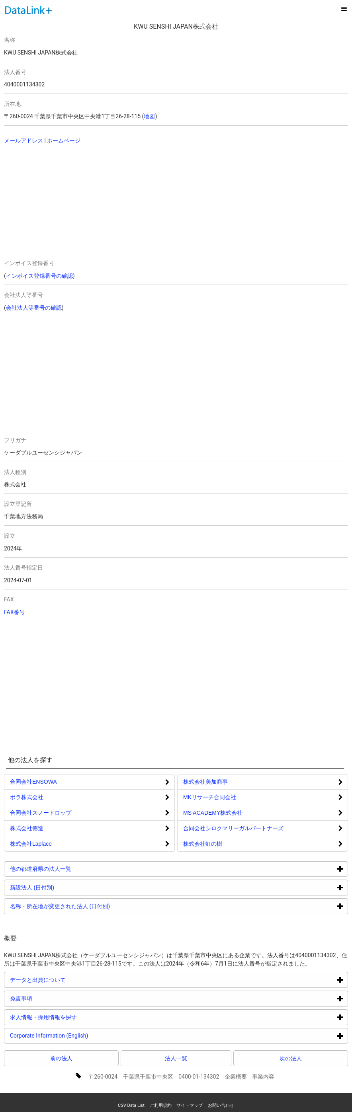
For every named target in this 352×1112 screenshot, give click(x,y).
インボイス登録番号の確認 (39, 276)
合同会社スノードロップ (40, 813)
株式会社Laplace (31, 844)
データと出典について (68, 979)
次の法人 (291, 1058)
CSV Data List (131, 1105)
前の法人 (61, 1058)
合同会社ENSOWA (33, 781)
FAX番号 (14, 612)
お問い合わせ (221, 1105)
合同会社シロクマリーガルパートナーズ (233, 828)
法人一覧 (176, 1058)
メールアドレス (23, 140)
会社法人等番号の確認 (34, 307)
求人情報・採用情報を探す (73, 1017)
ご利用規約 (161, 1105)
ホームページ (63, 140)
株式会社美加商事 (205, 781)
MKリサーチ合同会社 (209, 797)
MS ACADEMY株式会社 (212, 813)
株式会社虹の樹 (202, 844)
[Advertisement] (99, 202)
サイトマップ (189, 1105)
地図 (149, 116)
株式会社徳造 (26, 828)
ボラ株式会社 (26, 797)
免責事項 (51, 998)
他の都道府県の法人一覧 (70, 868)
